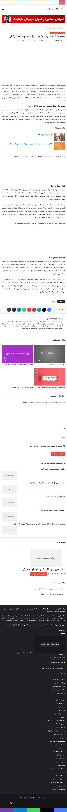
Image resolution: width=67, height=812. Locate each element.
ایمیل (63, 437)
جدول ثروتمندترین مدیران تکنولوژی (22, 387)
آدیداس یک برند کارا (45, 134)
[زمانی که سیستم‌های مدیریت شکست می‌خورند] (49, 377)
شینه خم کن (62, 710)
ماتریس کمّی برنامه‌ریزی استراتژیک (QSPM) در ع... (48, 589)
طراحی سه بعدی (60, 762)
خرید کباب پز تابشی (59, 734)
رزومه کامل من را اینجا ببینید (30, 328)
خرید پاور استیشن (60, 775)
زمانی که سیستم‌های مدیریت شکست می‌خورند (51, 387)
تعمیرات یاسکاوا (61, 755)
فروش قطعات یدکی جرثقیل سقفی (56, 721)
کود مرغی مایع (61, 693)
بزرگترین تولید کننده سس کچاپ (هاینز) (52, 469)
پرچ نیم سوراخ (61, 703)
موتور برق (62, 738)
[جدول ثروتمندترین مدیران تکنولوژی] (17, 377)
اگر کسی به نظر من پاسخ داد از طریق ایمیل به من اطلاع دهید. (47, 446)
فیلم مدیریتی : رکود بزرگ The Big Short (51, 594)
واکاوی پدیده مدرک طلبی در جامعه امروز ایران (19, 364)
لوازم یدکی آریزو (60, 745)
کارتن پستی (62, 786)
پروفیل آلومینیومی (60, 683)
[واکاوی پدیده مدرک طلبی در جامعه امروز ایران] (17, 354)
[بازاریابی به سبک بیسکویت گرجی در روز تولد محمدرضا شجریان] (59, 146)
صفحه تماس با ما (32, 625)
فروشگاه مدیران (55, 620)
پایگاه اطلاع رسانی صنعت (27, 798)
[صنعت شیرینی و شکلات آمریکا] (49, 354)
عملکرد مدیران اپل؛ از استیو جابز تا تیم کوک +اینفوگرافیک (46, 483)
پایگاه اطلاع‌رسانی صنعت (58, 609)
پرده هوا (63, 717)
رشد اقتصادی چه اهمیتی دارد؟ (55, 496)
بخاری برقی (62, 707)
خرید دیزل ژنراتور (60, 700)
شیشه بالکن (62, 748)
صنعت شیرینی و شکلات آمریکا (56, 364)
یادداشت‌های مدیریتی (53, 28)
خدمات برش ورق (60, 758)
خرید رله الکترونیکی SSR (58, 751)
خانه (63, 28)
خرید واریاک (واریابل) (59, 686)
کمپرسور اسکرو (61, 727)
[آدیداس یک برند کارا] (59, 137)
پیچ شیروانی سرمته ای (59, 679)
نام (64, 428)
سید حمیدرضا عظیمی (57, 41)
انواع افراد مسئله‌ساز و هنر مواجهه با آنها (52, 510)
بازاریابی (54, 301)
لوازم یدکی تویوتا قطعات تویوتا (56, 731)
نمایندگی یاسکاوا (60, 724)
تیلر (64, 696)
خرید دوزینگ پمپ (60, 714)
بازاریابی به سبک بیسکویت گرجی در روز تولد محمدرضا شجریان (30, 144)
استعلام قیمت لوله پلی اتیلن (57, 741)
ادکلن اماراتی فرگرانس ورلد (57, 782)
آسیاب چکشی (61, 765)
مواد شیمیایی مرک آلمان (58, 690)
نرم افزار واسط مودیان (59, 779)
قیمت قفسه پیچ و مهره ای (58, 769)
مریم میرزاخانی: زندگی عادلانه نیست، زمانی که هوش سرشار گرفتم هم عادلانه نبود (39, 524)
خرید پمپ (62, 772)
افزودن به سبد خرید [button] (39, 574)
